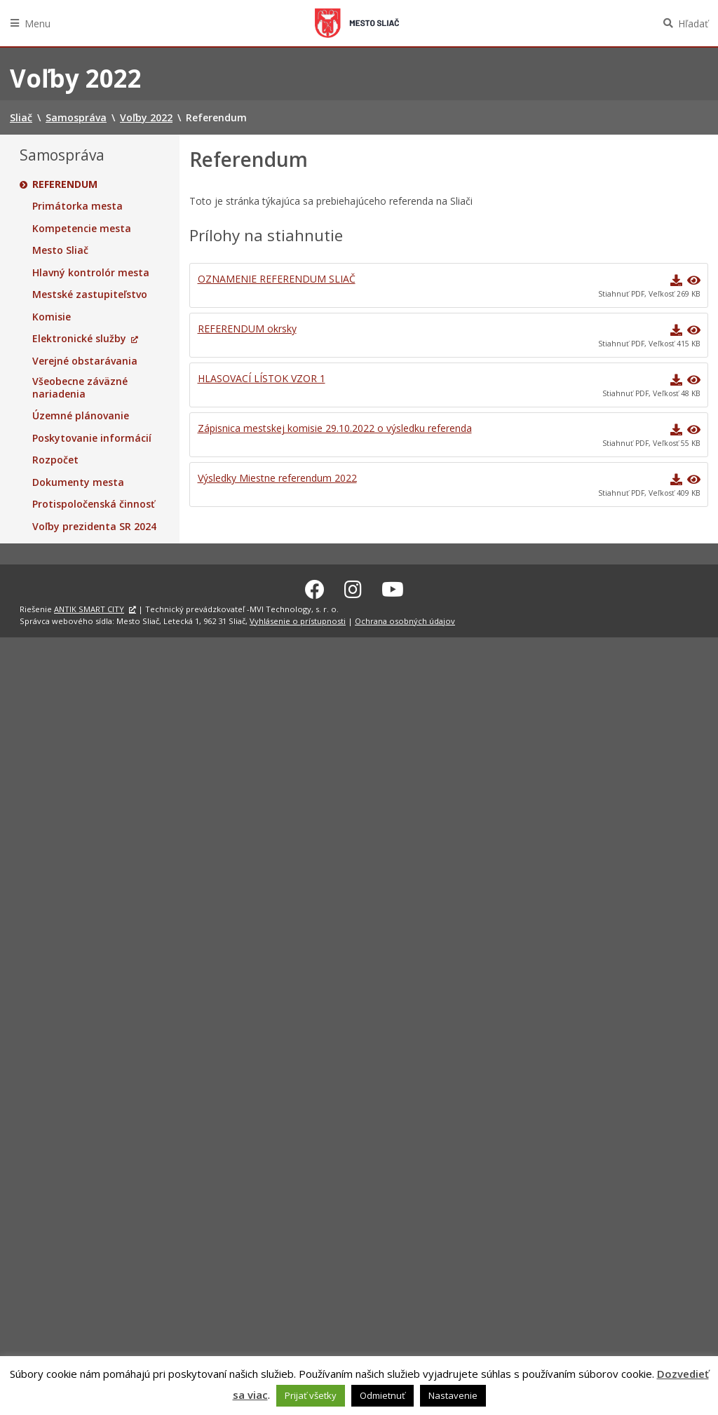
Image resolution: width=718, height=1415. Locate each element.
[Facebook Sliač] (315, 587)
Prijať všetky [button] (311, 1395)
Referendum (64, 184)
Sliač (357, 23)
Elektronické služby (79, 338)
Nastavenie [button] (452, 1395)
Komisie (51, 317)
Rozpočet (55, 460)
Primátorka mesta (77, 206)
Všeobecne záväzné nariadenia (80, 387)
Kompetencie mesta (81, 228)
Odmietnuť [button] (382, 1395)
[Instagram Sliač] (353, 587)
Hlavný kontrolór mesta (90, 272)
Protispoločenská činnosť (93, 504)
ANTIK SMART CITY (89, 607)
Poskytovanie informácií (91, 438)
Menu (37, 23)
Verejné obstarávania (84, 361)
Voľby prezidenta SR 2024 (94, 526)
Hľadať (693, 23)
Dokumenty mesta (78, 482)
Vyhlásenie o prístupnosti (298, 619)
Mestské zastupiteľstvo (89, 294)
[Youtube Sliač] (392, 587)
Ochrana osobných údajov (405, 619)
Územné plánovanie (80, 415)
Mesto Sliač (60, 250)
